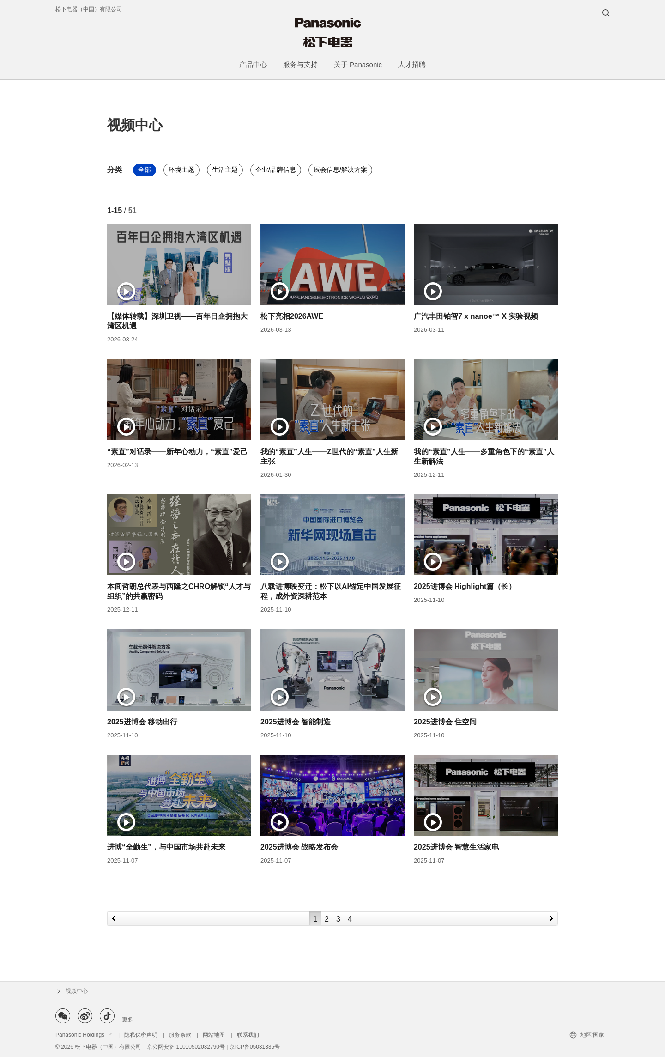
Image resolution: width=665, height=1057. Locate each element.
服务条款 (180, 1035)
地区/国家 (592, 1035)
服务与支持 (300, 64)
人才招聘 (412, 64)
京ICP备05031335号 (255, 1047)
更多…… (133, 1019)
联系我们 (248, 1035)
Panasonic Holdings (84, 1035)
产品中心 (253, 64)
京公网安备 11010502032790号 (186, 1047)
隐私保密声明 (140, 1035)
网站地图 (214, 1035)
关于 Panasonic (358, 64)
